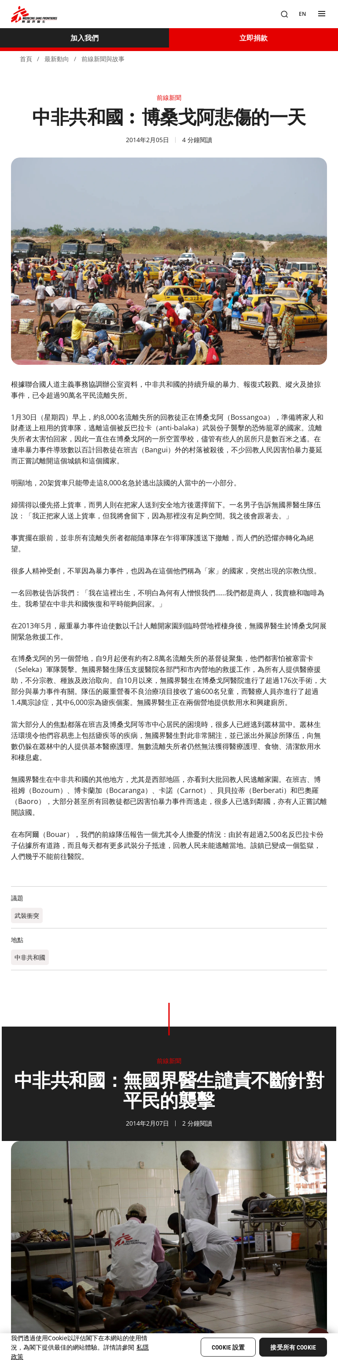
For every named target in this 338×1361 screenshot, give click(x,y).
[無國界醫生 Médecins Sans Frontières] (34, 14)
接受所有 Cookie (293, 1347)
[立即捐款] (253, 38)
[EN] (302, 14)
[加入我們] (84, 38)
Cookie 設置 (228, 1347)
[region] (169, 1347)
